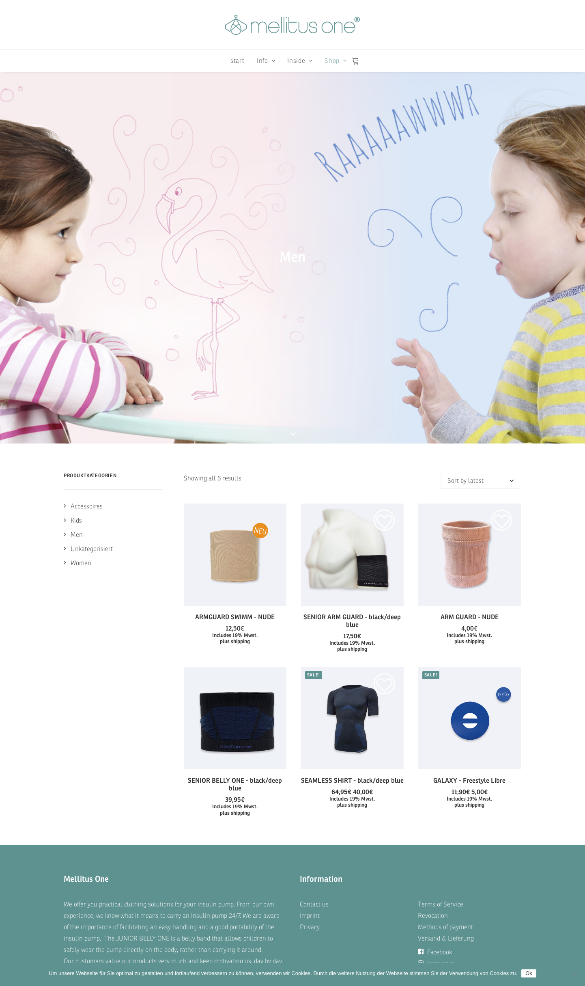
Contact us (314, 713)
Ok (528, 973)
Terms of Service (440, 713)
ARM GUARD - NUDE (470, 407)
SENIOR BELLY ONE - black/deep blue (235, 574)
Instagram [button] (436, 772)
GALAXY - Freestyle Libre (469, 571)
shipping (240, 432)
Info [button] (266, 61)
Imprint (310, 724)
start (237, 61)
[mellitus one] (292, 25)
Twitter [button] (432, 784)
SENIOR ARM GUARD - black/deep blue (352, 411)
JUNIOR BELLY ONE (142, 747)
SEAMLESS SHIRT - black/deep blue (352, 571)
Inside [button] (299, 61)
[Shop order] (481, 271)
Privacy (310, 735)
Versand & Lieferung (446, 747)
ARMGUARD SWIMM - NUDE (235, 407)
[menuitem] (237, 61)
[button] (235, 345)
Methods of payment (445, 735)
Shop (335, 61)
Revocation (433, 724)
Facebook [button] (435, 760)
